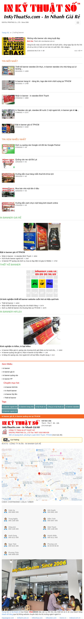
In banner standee (72, 407)
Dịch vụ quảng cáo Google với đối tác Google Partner (37, 145)
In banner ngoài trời (10, 407)
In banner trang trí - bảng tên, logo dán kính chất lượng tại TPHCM (43, 81)
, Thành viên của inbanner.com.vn (41, 41)
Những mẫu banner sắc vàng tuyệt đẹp (43, 38)
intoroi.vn (63, 618)
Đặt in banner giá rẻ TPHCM (27, 125)
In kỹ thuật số (41, 407)
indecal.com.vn (74, 618)
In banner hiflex (11, 311)
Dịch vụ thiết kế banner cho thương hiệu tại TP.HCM (21, 308)
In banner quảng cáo (10, 375)
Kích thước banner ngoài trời (12, 258)
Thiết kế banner (10, 264)
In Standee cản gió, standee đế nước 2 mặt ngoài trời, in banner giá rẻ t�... (47, 110)
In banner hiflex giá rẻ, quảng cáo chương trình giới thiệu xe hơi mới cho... (29, 350)
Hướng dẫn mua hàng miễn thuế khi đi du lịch (34, 174)
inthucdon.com (51, 618)
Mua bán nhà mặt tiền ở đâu (27, 189)
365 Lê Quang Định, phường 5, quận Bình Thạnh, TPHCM (30, 435)
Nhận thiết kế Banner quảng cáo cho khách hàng (20, 305)
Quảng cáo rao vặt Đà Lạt (26, 160)
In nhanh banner (10, 391)
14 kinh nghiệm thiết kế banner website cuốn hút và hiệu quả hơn (29, 299)
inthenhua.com (37, 618)
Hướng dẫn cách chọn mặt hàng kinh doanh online (36, 203)
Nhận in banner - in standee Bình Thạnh (32, 96)
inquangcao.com (8, 618)
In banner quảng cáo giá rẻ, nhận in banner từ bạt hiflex (22, 352)
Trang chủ (5, 33)
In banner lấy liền (10, 394)
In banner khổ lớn (11, 387)
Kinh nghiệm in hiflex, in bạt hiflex (15, 346)
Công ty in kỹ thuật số (55, 407)
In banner (6, 368)
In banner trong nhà (26, 407)
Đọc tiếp (78, 50)
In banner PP (7, 379)
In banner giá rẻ (10, 217)
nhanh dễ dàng (7, 614)
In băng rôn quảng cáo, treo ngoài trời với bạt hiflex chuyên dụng (26, 355)
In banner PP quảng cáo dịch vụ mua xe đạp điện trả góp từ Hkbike (27, 261)
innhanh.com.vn (23, 618)
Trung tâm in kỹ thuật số (11, 612)
